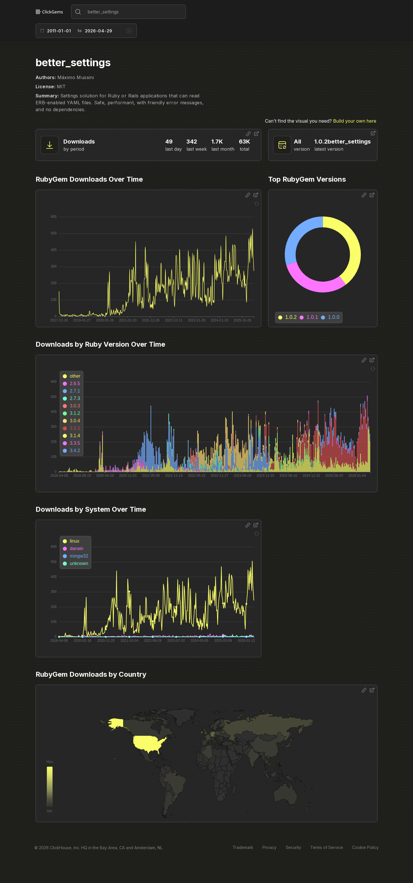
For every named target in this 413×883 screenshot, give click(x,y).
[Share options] (248, 134)
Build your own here (354, 121)
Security (293, 847)
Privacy (269, 847)
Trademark (243, 847)
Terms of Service (326, 847)
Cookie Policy (365, 847)
